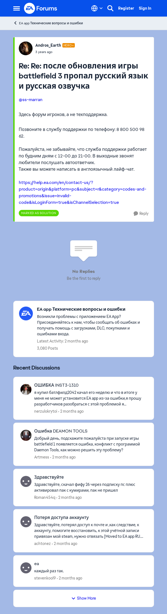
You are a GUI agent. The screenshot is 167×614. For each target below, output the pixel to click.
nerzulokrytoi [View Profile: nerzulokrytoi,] (45, 411)
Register (126, 8)
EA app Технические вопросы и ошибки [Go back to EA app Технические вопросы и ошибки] (48, 23)
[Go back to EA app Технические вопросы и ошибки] (92, 309)
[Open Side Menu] (16, 8)
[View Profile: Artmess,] (25, 435)
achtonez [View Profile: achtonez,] (42, 543)
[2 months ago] (71, 411)
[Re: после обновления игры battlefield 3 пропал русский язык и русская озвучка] (55, 51)
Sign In (145, 8)
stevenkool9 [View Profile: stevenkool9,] (45, 578)
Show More (83, 598)
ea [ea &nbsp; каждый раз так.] (36, 563)
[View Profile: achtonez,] (25, 521)
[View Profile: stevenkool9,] (25, 567)
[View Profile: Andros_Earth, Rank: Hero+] (26, 48)
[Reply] (141, 213)
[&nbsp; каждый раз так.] (90, 571)
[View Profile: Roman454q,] (25, 481)
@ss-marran (31, 99)
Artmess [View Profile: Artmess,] (41, 457)
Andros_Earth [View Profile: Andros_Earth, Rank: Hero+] (48, 45)
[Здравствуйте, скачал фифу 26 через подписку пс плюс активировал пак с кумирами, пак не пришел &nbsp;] (90, 487)
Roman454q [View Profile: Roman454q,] (44, 497)
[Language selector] (97, 8)
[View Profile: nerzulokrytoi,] (25, 389)
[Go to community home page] (41, 8)
